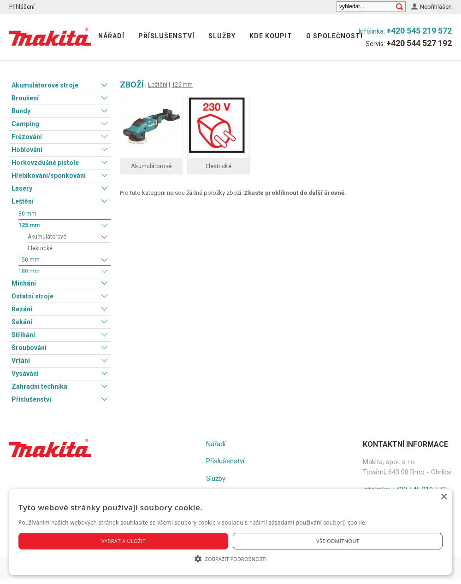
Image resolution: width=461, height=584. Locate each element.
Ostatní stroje (32, 296)
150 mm (29, 260)
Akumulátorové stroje (45, 85)
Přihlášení (22, 6)
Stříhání (23, 335)
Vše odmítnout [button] (337, 540)
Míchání (24, 283)
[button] (230, 558)
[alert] (230, 532)
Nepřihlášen (436, 6)
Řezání (22, 309)
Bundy (21, 111)
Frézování (27, 136)
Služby (222, 36)
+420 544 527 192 (419, 43)
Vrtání (21, 360)
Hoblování (27, 149)
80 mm (27, 213)
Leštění (23, 201)
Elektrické (40, 248)
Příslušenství (166, 36)
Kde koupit (270, 36)
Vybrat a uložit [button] (123, 540)
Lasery (22, 188)
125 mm (29, 225)
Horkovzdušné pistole (45, 162)
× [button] (443, 497)
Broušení (25, 98)
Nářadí (111, 36)
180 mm (29, 271)
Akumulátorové (47, 237)
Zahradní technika (39, 386)
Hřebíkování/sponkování (49, 175)
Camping (25, 124)
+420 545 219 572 (419, 30)
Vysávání (25, 373)
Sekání (22, 322)
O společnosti (334, 36)
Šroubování (29, 347)
